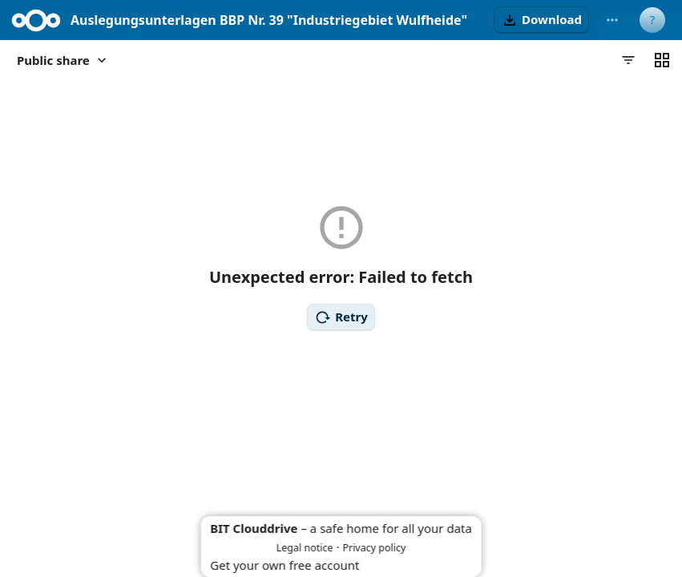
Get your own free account (284, 565)
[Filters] (628, 60)
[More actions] (612, 20)
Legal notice (304, 548)
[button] (541, 20)
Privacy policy (374, 548)
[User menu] (652, 20)
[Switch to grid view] (662, 60)
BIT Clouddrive (253, 528)
